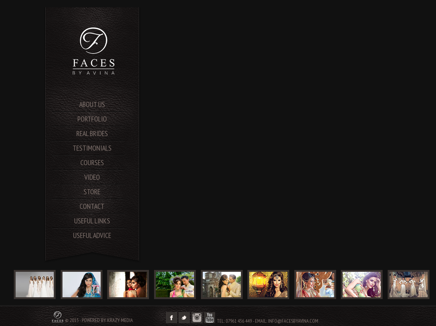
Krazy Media (120, 320)
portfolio (92, 119)
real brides (92, 133)
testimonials (92, 148)
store (92, 191)
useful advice (92, 235)
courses (92, 162)
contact (92, 206)
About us (92, 104)
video (92, 177)
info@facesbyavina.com (293, 321)
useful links (92, 221)
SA (94, 51)
